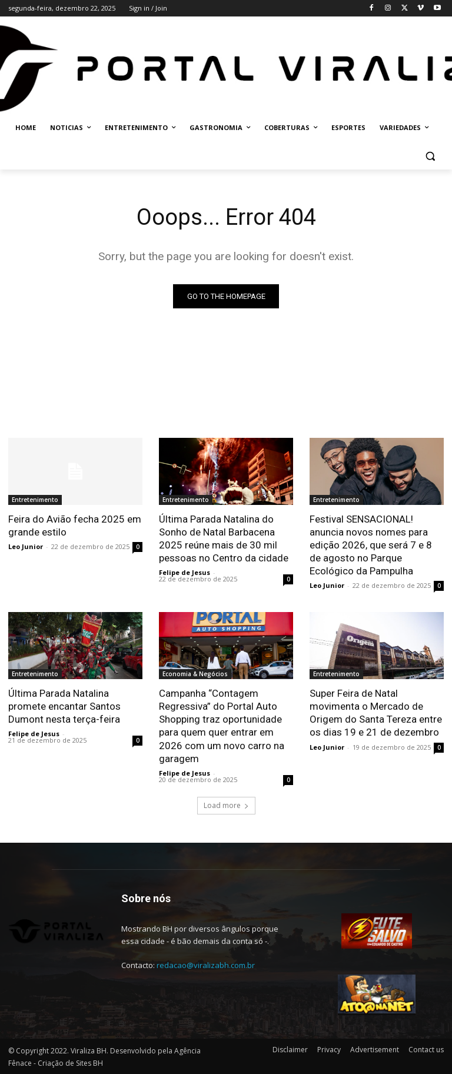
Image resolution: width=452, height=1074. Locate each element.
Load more (226, 805)
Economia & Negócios (195, 674)
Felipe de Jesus (184, 572)
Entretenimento (35, 500)
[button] (430, 156)
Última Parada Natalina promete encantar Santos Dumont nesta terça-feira (64, 706)
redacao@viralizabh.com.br (206, 965)
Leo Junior (25, 546)
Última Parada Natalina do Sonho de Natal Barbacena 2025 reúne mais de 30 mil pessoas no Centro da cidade (223, 538)
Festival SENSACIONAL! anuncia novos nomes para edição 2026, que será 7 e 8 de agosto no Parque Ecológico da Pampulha (371, 545)
